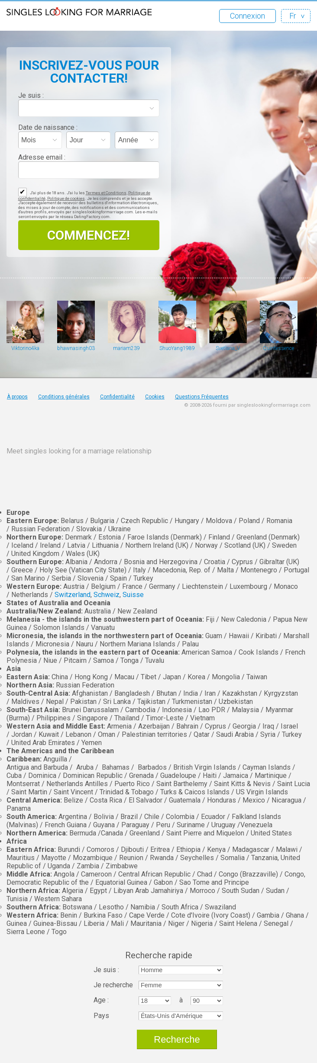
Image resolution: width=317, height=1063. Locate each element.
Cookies (155, 397)
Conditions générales (64, 397)
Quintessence (278, 348)
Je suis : (31, 95)
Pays (101, 1016)
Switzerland (73, 595)
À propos (17, 397)
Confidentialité (117, 397)
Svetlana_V (228, 348)
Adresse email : (41, 157)
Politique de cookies (66, 198)
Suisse (133, 595)
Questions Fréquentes (202, 397)
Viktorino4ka (25, 348)
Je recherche (113, 985)
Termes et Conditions (106, 192)
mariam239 (126, 348)
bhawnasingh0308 (76, 348)
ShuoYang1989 (177, 348)
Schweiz (107, 595)
